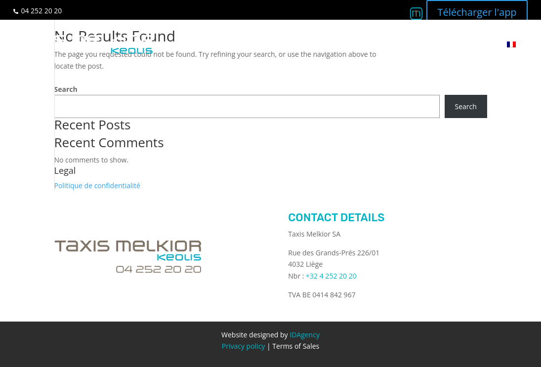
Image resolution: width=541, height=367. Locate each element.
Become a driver (389, 44)
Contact (477, 44)
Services (283, 44)
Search (66, 89)
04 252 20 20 (41, 10)
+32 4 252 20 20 (331, 276)
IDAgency (305, 334)
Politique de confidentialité (97, 185)
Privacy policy (243, 346)
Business (328, 44)
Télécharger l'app (476, 12)
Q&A (442, 44)
